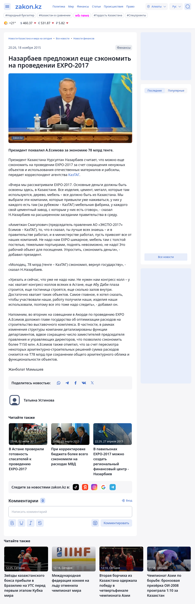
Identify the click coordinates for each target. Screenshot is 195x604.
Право (130, 6)
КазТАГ (73, 174)
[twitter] (92, 382)
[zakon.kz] (28, 6)
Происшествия (113, 6)
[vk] (83, 382)
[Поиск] (187, 6)
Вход (129, 500)
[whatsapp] (58, 382)
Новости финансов (83, 38)
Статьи (96, 6)
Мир (71, 6)
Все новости (63, 38)
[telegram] (67, 382)
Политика (58, 6)
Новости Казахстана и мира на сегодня (30, 38)
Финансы (83, 6)
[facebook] (75, 382)
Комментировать (116, 523)
